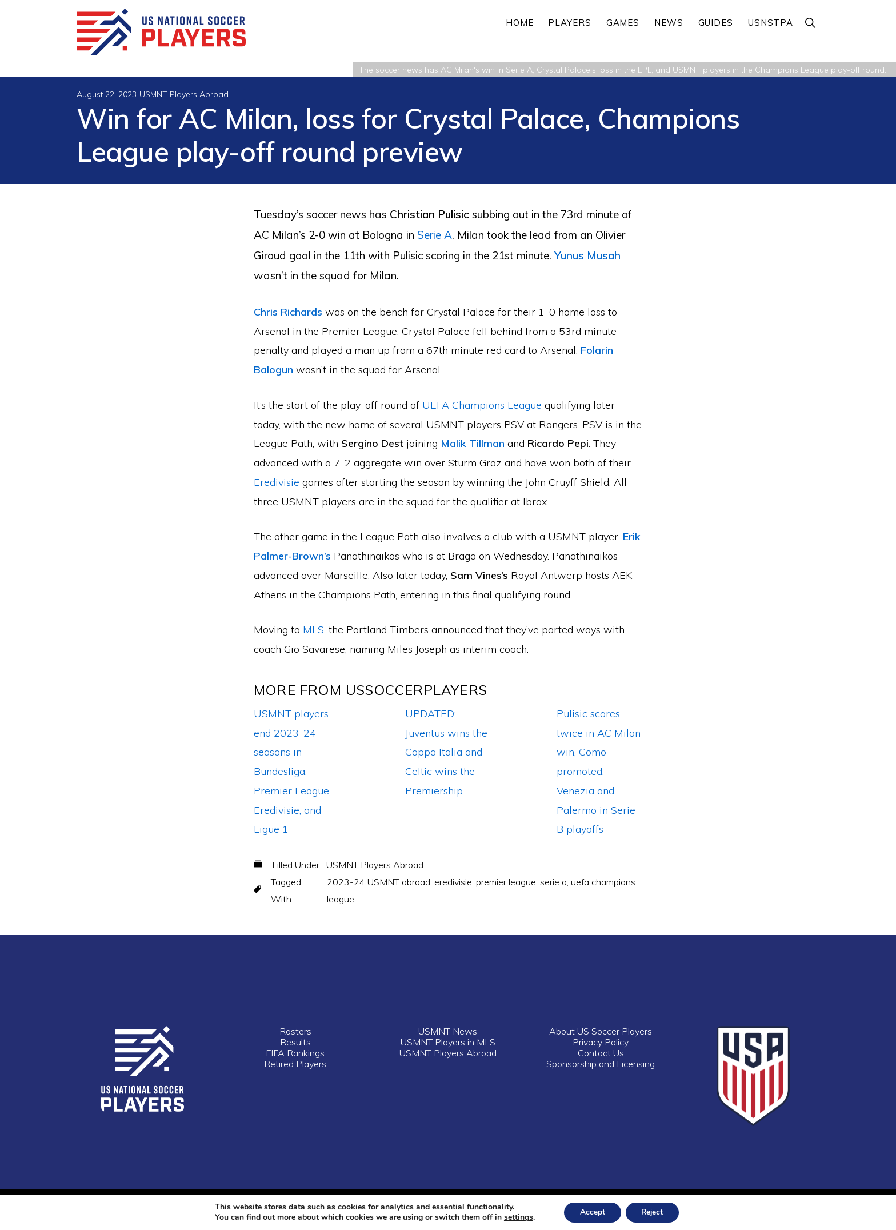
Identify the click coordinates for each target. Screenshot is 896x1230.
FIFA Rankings (295, 1053)
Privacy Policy (601, 1042)
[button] (810, 22)
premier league (506, 882)
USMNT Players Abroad (184, 95)
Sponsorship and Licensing (600, 1064)
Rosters (295, 1031)
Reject (653, 1212)
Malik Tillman (473, 444)
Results (295, 1042)
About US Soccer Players (600, 1031)
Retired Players (295, 1064)
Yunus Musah (587, 256)
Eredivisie (276, 482)
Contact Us (601, 1053)
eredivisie (453, 882)
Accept (590, 1212)
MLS (313, 630)
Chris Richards (288, 312)
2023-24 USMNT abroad (378, 882)
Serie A (434, 235)
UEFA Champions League (482, 405)
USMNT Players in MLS (448, 1042)
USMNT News (447, 1031)
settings (515, 1217)
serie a (553, 882)
